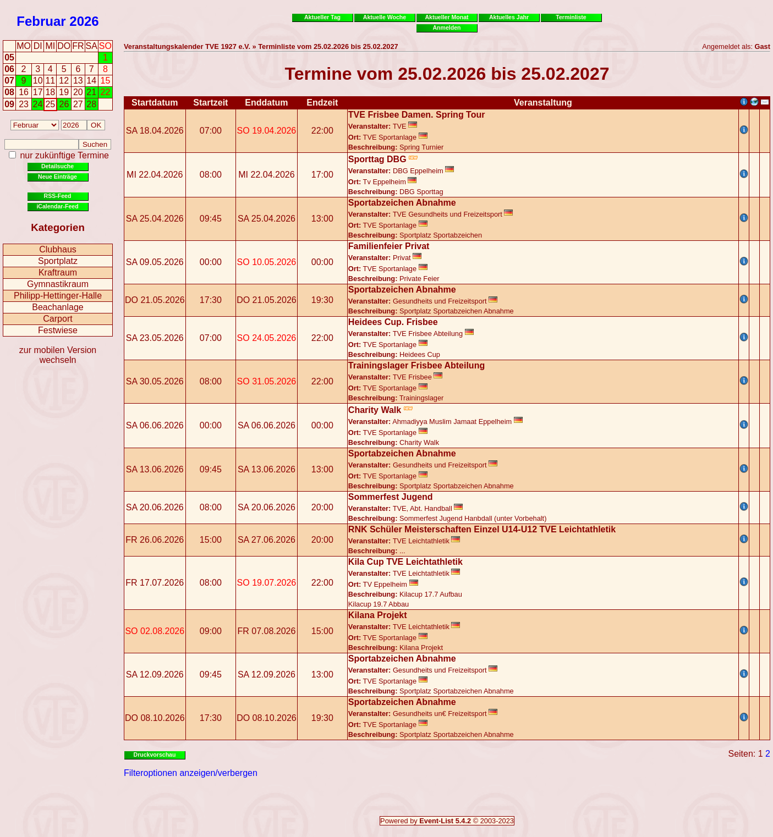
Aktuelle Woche (384, 17)
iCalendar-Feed (57, 206)
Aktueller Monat (446, 17)
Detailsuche (57, 166)
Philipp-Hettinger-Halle (58, 295)
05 (9, 57)
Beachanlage (57, 307)
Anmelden (447, 27)
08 (9, 92)
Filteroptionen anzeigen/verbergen (190, 773)
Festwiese (58, 330)
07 (9, 80)
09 (9, 104)
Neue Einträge (57, 176)
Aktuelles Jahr (509, 17)
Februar (41, 21)
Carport (57, 318)
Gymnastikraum (58, 284)
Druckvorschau (155, 754)
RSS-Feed (58, 195)
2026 (83, 21)
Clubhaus (57, 249)
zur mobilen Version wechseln (58, 355)
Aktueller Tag (322, 17)
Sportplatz (58, 261)
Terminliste (571, 17)
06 (9, 69)
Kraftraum (58, 272)
